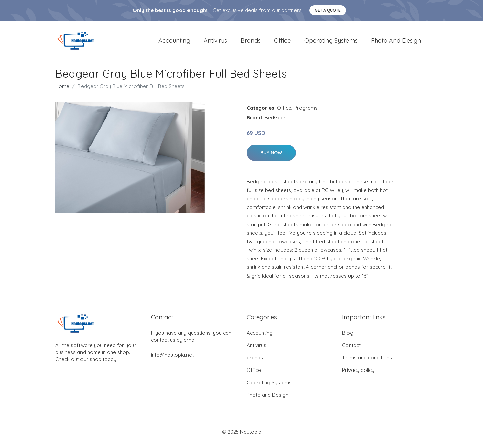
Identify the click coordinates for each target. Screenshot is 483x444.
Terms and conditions (367, 358)
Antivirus (215, 41)
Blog (347, 333)
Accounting (174, 41)
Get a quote (328, 10)
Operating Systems (331, 41)
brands (250, 41)
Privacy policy (358, 370)
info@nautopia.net (172, 355)
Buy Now (271, 153)
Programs (306, 108)
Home (62, 87)
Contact (351, 346)
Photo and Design (396, 41)
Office (282, 41)
